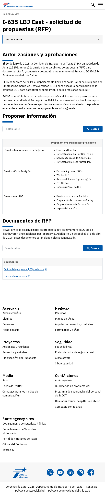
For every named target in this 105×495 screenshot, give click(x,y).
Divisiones (8, 324)
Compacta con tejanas (68, 406)
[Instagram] (80, 472)
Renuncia (91, 486)
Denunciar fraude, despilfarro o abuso (77, 401)
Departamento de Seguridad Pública (24, 423)
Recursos (60, 313)
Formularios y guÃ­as (67, 329)
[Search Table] (42, 129)
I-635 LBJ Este (12, 13)
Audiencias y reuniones (15, 346)
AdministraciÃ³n (11, 313)
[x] (50, 472)
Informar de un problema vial (72, 386)
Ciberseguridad (64, 363)
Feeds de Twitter (12, 386)
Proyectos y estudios (14, 352)
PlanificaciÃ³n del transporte (19, 358)
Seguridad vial (63, 346)
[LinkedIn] (70, 472)
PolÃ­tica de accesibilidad (30, 490)
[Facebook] (90, 472)
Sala (5, 380)
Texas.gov (8, 449)
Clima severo (62, 358)
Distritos (7, 318)
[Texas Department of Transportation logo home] (18, 4)
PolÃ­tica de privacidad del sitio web (69, 490)
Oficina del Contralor (14, 444)
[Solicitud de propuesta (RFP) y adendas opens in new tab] (25, 269)
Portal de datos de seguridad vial (74, 352)
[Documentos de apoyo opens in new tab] (17, 276)
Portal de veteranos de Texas (19, 438)
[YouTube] (60, 472)
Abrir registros (63, 380)
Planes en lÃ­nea (64, 318)
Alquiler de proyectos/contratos (74, 324)
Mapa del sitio (10, 329)
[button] (92, 4)
